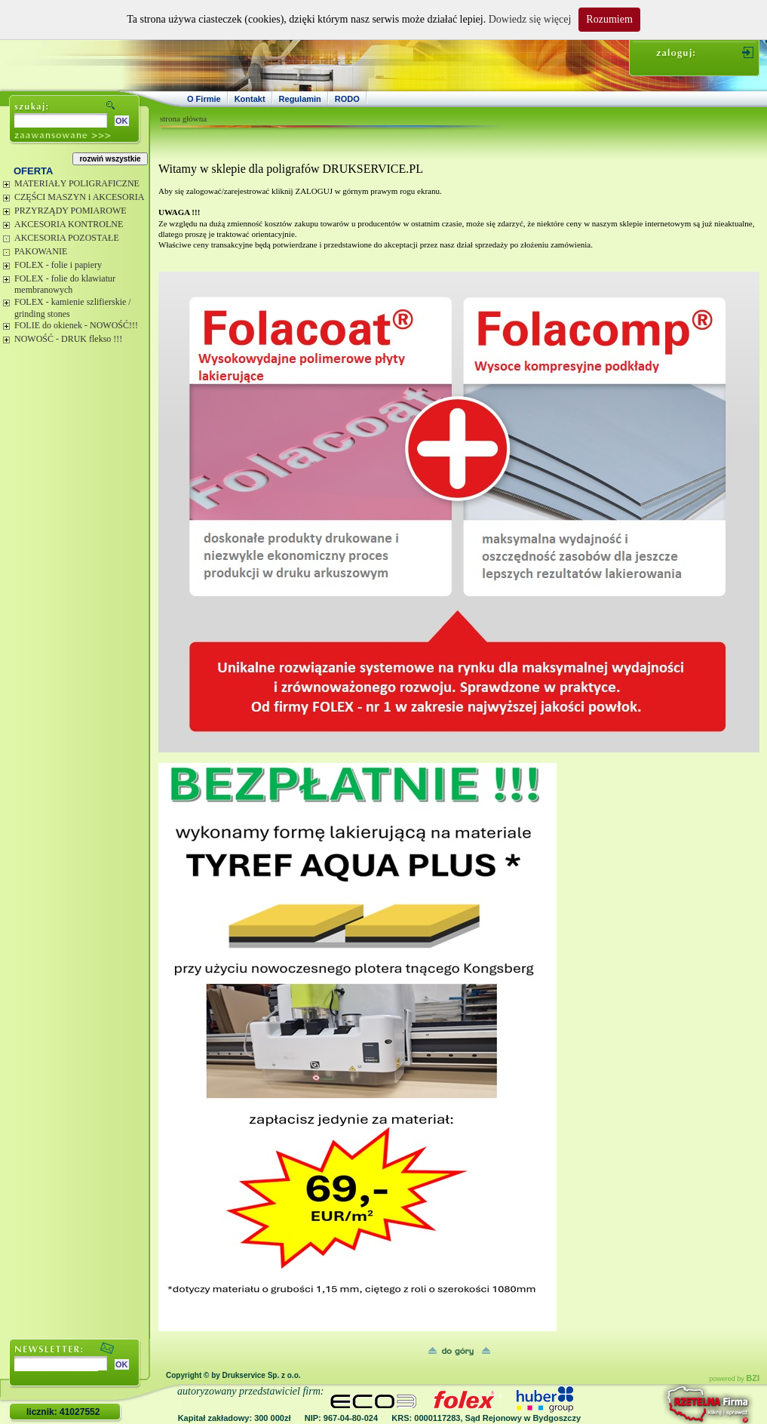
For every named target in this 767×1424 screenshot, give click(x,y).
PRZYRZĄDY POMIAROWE (70, 210)
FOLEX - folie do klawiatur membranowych (64, 284)
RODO (347, 98)
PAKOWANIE (40, 251)
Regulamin (300, 98)
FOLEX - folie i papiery (58, 265)
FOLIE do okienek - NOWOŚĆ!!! (76, 325)
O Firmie (204, 98)
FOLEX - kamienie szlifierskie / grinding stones (72, 308)
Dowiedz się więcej (530, 19)
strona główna (183, 118)
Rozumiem (609, 19)
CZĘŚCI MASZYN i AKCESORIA (79, 197)
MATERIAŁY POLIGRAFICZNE (77, 183)
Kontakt (250, 98)
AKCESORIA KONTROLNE (68, 224)
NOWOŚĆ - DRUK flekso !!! (68, 339)
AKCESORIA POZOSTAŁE (66, 237)
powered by (734, 1378)
